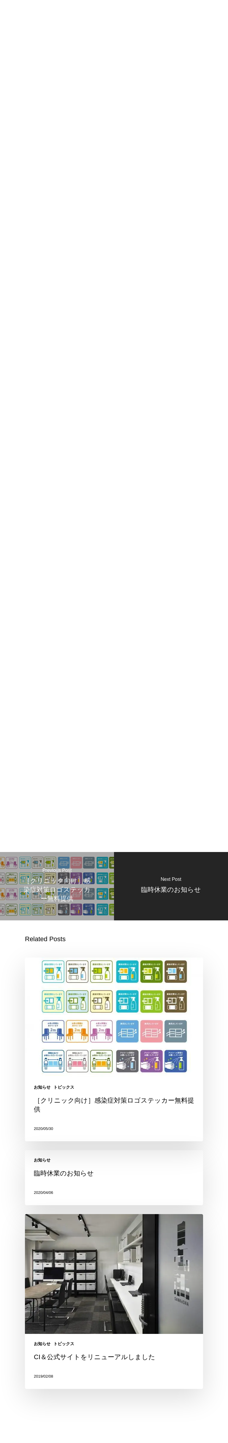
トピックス (63, 1084)
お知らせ (42, 1084)
